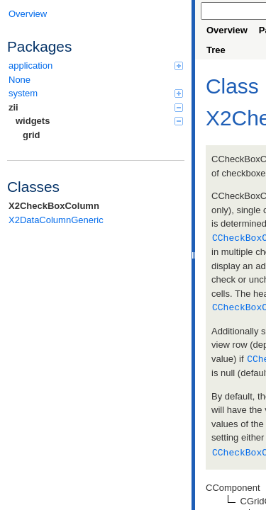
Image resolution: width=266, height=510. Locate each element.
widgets (99, 120)
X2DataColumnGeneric (56, 220)
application (96, 65)
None (20, 79)
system (96, 93)
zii (96, 107)
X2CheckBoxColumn (54, 205)
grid (31, 135)
